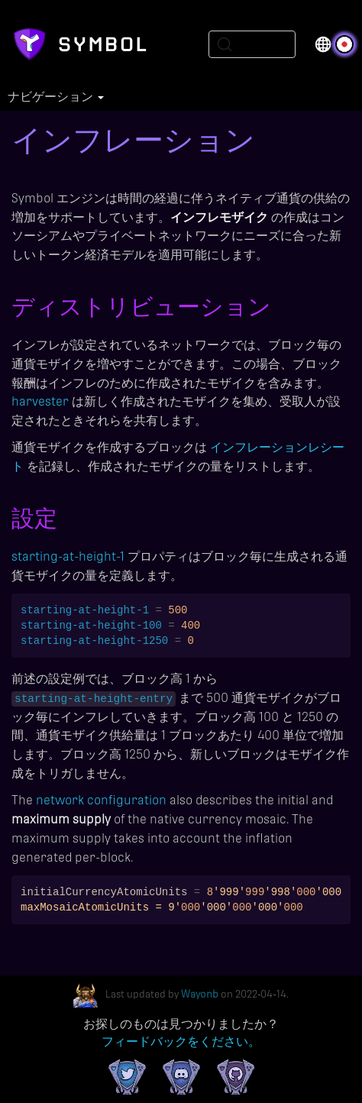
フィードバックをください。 (181, 1041)
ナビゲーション (56, 97)
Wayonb (199, 995)
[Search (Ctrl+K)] (252, 44)
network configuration (101, 800)
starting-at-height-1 (67, 556)
